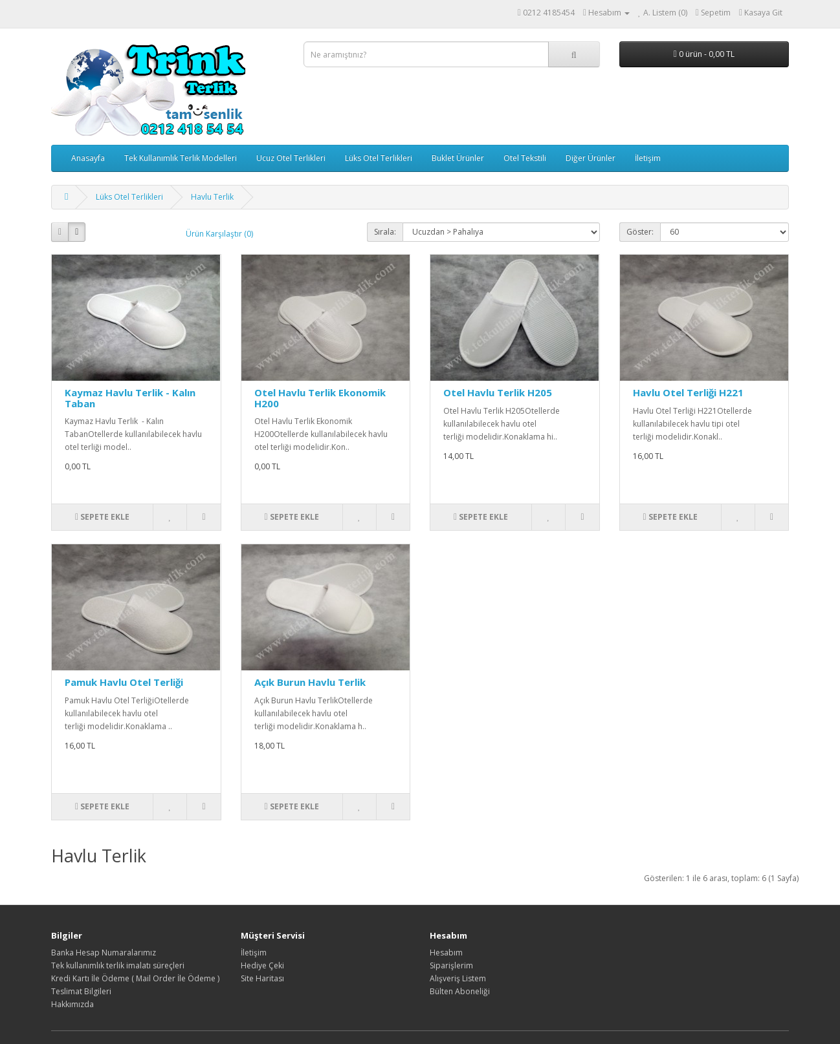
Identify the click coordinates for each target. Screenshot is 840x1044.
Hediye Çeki (262, 965)
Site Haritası (262, 978)
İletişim (648, 158)
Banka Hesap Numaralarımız (103, 952)
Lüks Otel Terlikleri (378, 158)
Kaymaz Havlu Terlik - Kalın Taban (130, 398)
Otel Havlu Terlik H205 (497, 392)
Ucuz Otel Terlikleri (291, 158)
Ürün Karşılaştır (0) (219, 233)
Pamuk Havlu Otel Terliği (124, 682)
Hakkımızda (72, 1004)
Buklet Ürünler (458, 158)
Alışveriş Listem (458, 978)
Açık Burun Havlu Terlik (310, 682)
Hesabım (446, 952)
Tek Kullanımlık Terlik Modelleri (180, 158)
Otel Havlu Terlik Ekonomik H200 (320, 398)
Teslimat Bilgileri (81, 991)
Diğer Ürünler (590, 158)
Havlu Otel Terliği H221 (688, 392)
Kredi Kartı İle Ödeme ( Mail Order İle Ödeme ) (135, 978)
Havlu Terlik (212, 196)
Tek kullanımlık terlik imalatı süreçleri (117, 965)
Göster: (640, 231)
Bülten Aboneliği (460, 991)
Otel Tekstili (524, 158)
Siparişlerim (451, 965)
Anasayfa (88, 158)
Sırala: (385, 231)
